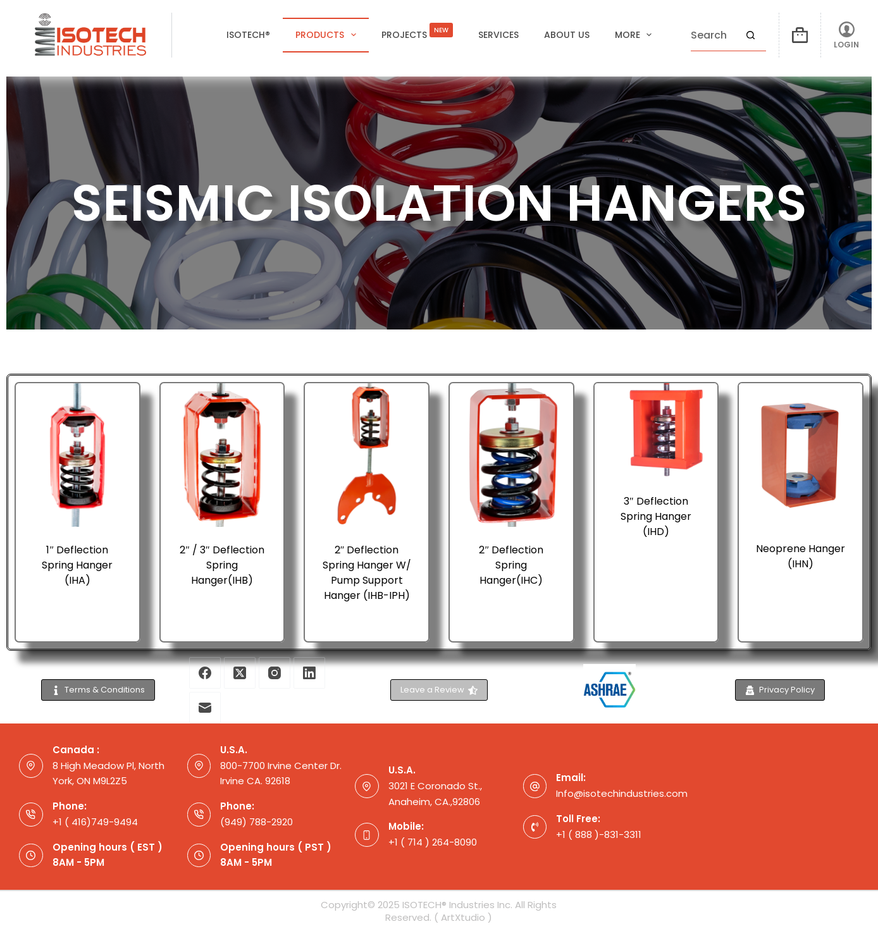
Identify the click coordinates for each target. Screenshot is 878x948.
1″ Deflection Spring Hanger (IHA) (77, 565)
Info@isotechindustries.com (622, 793)
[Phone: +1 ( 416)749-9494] (31, 815)
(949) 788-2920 (256, 821)
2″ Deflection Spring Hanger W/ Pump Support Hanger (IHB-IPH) (367, 573)
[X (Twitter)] (240, 673)
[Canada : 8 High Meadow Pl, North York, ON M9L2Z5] (31, 766)
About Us (567, 34)
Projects (417, 31)
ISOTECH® (248, 34)
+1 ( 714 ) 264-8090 (432, 842)
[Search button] (750, 35)
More (636, 34)
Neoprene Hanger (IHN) (800, 556)
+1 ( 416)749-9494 (95, 821)
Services (498, 34)
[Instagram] (274, 673)
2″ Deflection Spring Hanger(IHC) (511, 565)
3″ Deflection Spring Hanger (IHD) (656, 516)
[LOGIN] (846, 35)
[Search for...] (712, 35)
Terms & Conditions (98, 690)
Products (328, 34)
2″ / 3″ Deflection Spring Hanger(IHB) (222, 565)
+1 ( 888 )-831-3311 (598, 834)
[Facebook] (205, 673)
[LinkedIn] (309, 673)
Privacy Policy (780, 690)
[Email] (205, 707)
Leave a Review (439, 690)
